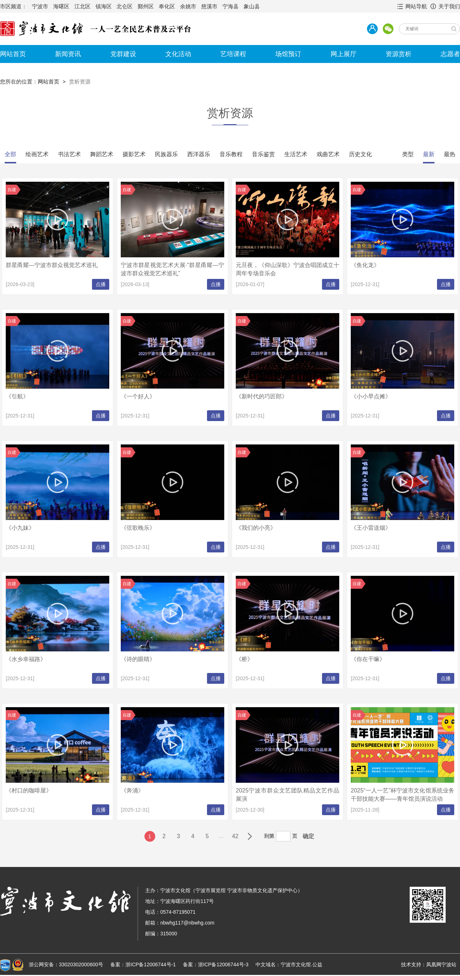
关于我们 (449, 6)
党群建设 (123, 54)
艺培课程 (233, 54)
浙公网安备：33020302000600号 (66, 964)
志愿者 (450, 54)
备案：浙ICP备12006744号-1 (143, 964)
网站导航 (416, 6)
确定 (308, 836)
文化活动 (178, 54)
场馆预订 (288, 54)
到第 (269, 836)
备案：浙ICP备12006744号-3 (215, 964)
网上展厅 (343, 54)
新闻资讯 (68, 54)
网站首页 (13, 54)
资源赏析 (398, 54)
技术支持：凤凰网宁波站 (428, 964)
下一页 (249, 836)
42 (235, 836)
